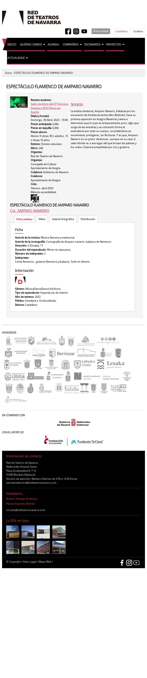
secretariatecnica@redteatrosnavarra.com (31, 482)
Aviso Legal (29, 561)
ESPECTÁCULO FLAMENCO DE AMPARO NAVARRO (43, 72)
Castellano (121, 31)
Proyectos (113, 44)
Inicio (11, 44)
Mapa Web (45, 561)
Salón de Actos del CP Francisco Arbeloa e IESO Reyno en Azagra (49, 108)
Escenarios (92, 44)
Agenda (53, 44)
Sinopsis (77, 104)
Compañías (71, 44)
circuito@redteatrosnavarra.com (25, 510)
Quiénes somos (31, 44)
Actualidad (16, 58)
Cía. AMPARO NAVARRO (29, 211)
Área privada (100, 31)
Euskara (138, 31)
